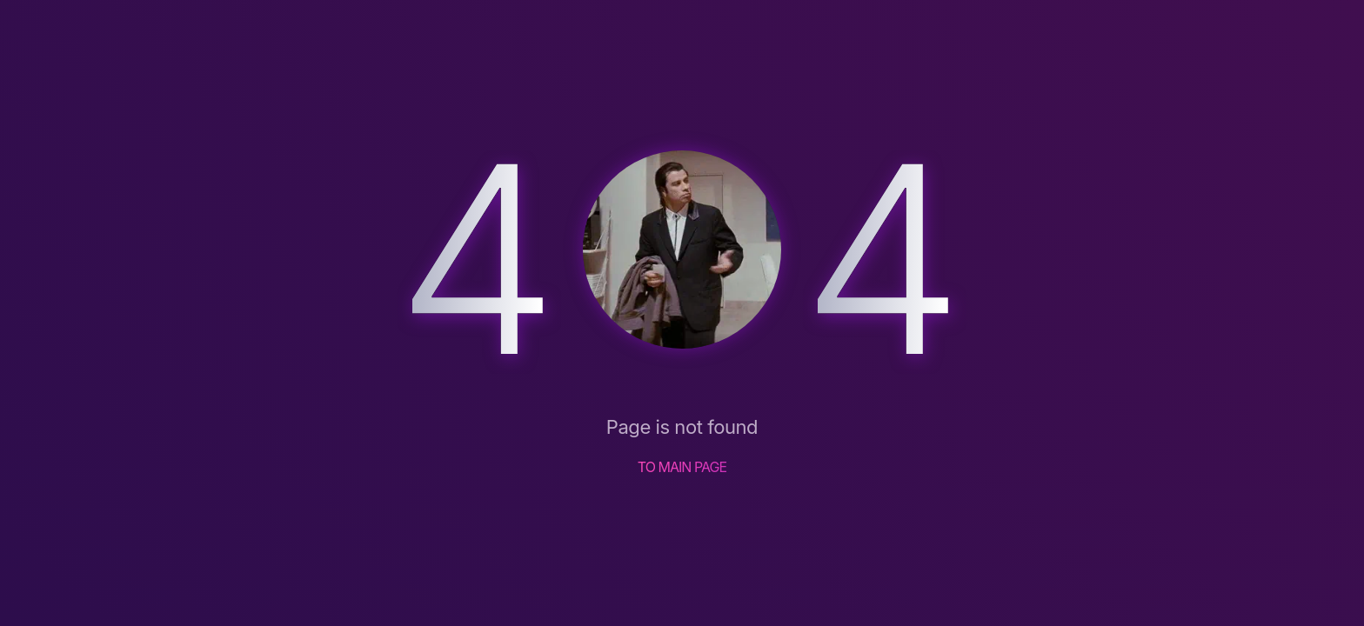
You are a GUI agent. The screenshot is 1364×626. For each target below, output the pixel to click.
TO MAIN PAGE (682, 467)
